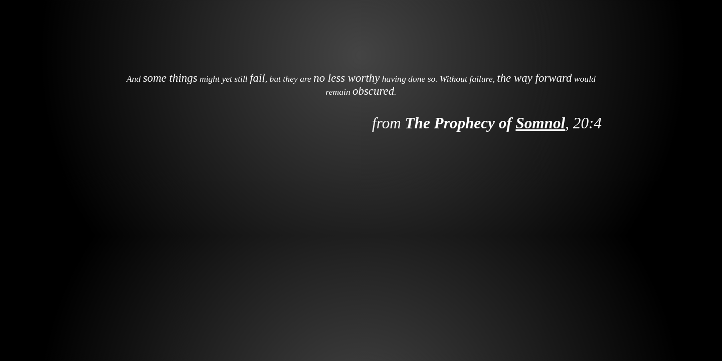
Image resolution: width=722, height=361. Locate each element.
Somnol (540, 123)
